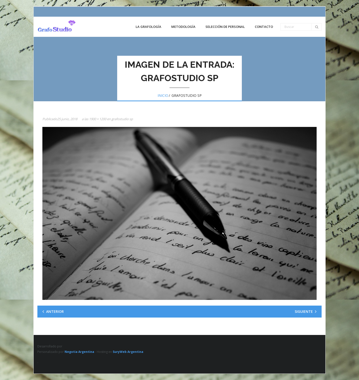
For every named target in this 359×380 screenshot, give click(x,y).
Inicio (163, 95)
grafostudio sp (122, 119)
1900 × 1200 (97, 119)
